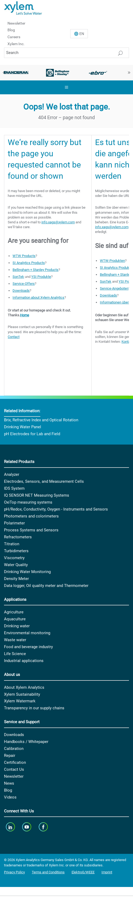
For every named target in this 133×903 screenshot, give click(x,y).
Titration (11, 544)
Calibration (14, 748)
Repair (9, 755)
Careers (13, 37)
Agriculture (14, 612)
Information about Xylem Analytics (38, 297)
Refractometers (18, 537)
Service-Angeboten (114, 288)
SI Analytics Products (29, 263)
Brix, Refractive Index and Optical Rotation (41, 420)
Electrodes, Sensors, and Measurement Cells (44, 481)
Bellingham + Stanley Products (35, 270)
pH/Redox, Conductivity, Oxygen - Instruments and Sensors (56, 509)
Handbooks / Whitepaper (26, 741)
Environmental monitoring (27, 632)
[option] (58, 72)
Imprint (106, 872)
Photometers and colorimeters (31, 516)
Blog (11, 30)
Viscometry (14, 557)
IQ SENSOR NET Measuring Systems (36, 495)
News (9, 783)
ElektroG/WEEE (83, 872)
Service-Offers (24, 284)
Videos (10, 797)
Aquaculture (15, 619)
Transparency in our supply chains (34, 708)
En (81, 34)
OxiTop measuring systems (28, 502)
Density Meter (16, 578)
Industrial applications (24, 660)
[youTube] (27, 826)
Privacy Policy (14, 872)
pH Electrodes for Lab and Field (32, 433)
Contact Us (14, 769)
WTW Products (24, 256)
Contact (13, 337)
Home (24, 315)
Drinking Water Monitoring (27, 571)
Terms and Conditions (48, 872)
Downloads (21, 291)
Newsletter (16, 23)
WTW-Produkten (112, 261)
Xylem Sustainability (22, 694)
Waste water (15, 639)
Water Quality (16, 564)
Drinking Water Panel (22, 427)
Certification (15, 762)
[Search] (66, 53)
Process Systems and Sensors (31, 530)
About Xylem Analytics (24, 687)
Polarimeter (14, 523)
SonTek (18, 277)
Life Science (15, 653)
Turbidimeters (16, 550)
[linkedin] (11, 826)
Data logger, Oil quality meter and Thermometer (46, 585)
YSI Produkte (41, 277)
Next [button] (129, 73)
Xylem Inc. (16, 44)
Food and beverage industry (28, 646)
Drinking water (17, 626)
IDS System (14, 488)
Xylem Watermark (20, 701)
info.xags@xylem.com (58, 222)
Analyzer (11, 474)
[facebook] (43, 826)
